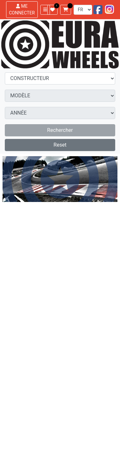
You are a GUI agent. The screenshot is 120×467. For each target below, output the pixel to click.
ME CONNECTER (22, 9)
